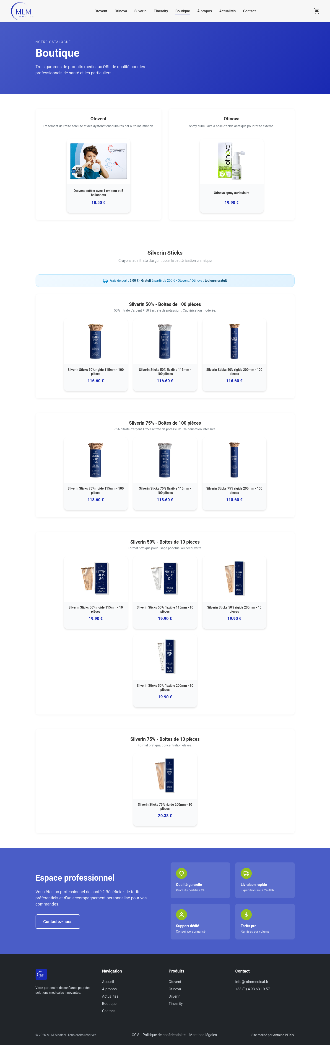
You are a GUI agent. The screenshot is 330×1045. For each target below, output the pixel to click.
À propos (206, 12)
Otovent (102, 12)
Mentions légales (203, 1035)
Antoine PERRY (283, 1035)
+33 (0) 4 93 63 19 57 (252, 989)
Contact (251, 12)
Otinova (122, 12)
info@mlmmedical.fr (251, 982)
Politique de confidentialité (164, 1035)
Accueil (108, 982)
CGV (135, 1035)
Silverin (142, 12)
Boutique (184, 12)
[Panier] (316, 12)
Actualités (229, 12)
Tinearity (163, 12)
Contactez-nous (58, 921)
